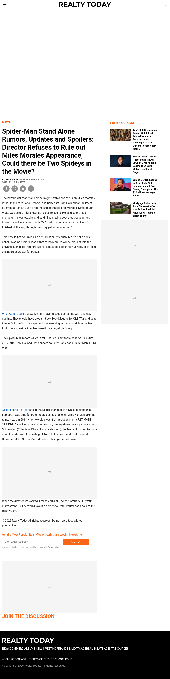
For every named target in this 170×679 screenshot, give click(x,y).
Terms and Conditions (34, 547)
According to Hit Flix (14, 410)
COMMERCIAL (19, 648)
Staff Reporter (14, 179)
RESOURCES (121, 648)
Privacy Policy (53, 547)
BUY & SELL (35, 648)
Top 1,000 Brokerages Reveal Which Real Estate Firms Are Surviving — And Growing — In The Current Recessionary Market (145, 139)
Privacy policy (64, 659)
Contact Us (22, 659)
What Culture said (13, 313)
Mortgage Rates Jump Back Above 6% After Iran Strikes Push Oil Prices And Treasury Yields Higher (145, 209)
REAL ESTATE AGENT (99, 648)
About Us (8, 659)
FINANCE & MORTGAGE (71, 648)
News (6, 121)
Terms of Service (42, 659)
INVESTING (49, 648)
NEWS (6, 648)
